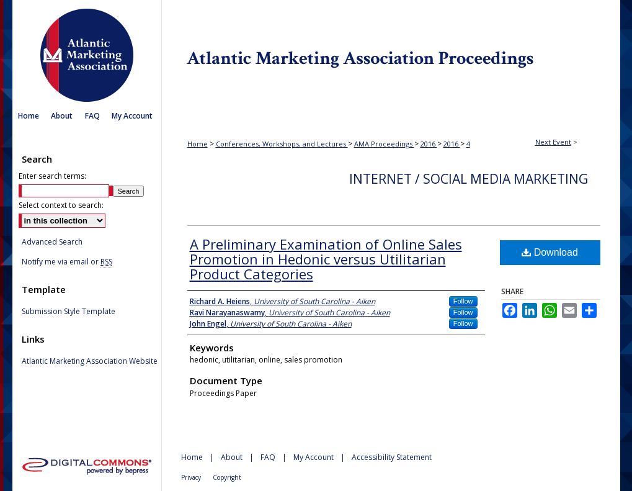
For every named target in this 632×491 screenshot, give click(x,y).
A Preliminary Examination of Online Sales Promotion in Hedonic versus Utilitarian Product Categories (326, 259)
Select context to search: (61, 205)
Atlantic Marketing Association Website (90, 361)
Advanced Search (52, 241)
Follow (463, 301)
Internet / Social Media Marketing (468, 178)
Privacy (191, 477)
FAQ (267, 457)
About (232, 457)
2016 (429, 143)
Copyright (227, 477)
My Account (313, 457)
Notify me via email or (67, 262)
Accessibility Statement (392, 457)
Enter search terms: (52, 176)
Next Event (553, 141)
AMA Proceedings (384, 143)
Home (197, 143)
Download (550, 252)
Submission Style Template (68, 311)
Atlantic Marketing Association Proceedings (390, 52)
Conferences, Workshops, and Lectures (282, 143)
